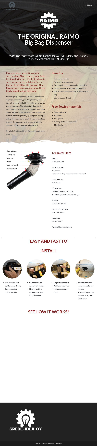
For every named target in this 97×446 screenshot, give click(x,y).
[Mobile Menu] (89, 5)
